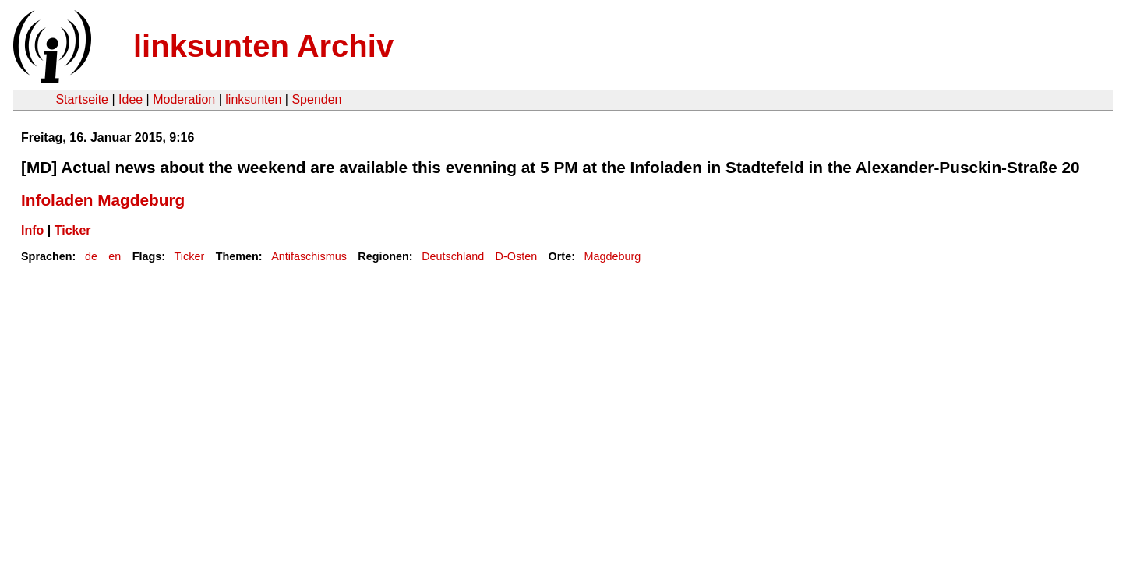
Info (32, 230)
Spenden (316, 99)
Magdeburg (612, 256)
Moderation (184, 99)
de (91, 256)
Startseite (81, 99)
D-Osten (517, 256)
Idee (130, 99)
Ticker (73, 230)
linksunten (253, 99)
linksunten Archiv (263, 46)
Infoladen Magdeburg (103, 200)
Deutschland (453, 256)
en (114, 256)
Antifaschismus (309, 256)
